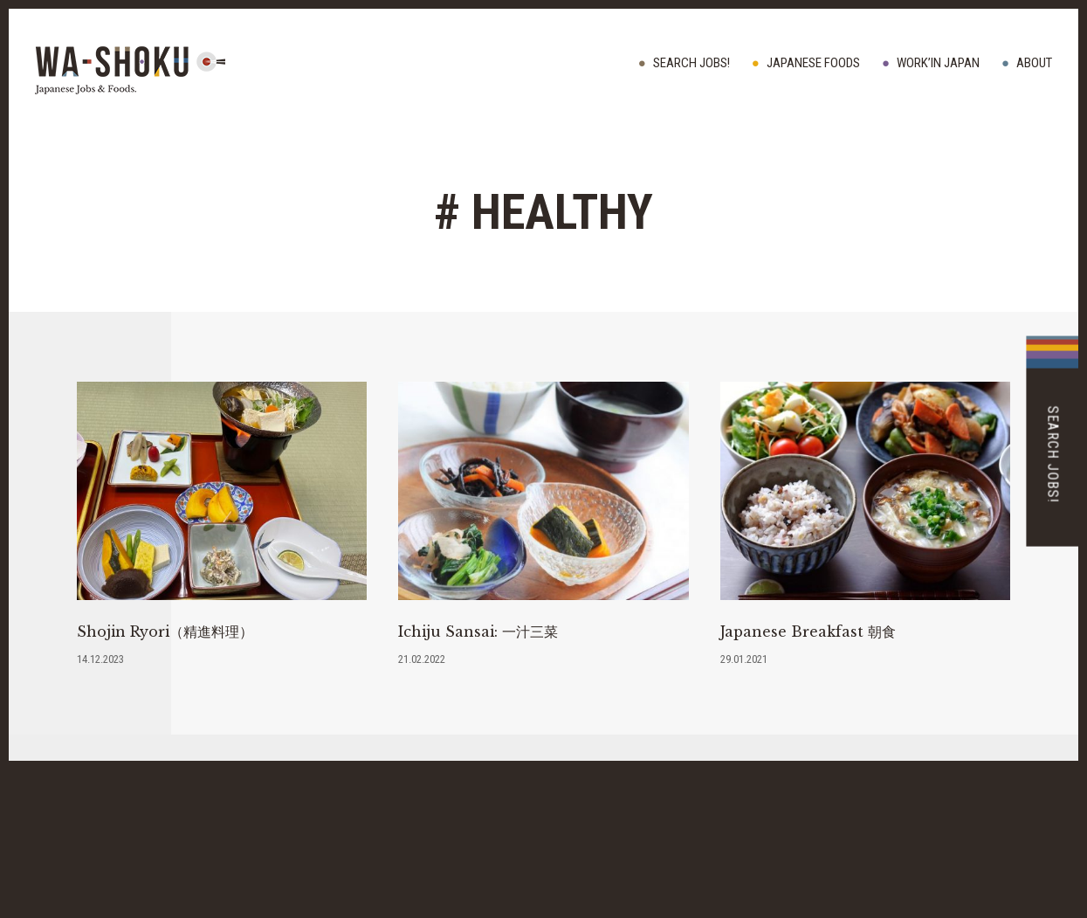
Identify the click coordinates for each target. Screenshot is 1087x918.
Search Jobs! (691, 63)
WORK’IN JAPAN (938, 63)
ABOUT (1034, 63)
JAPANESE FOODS (813, 63)
